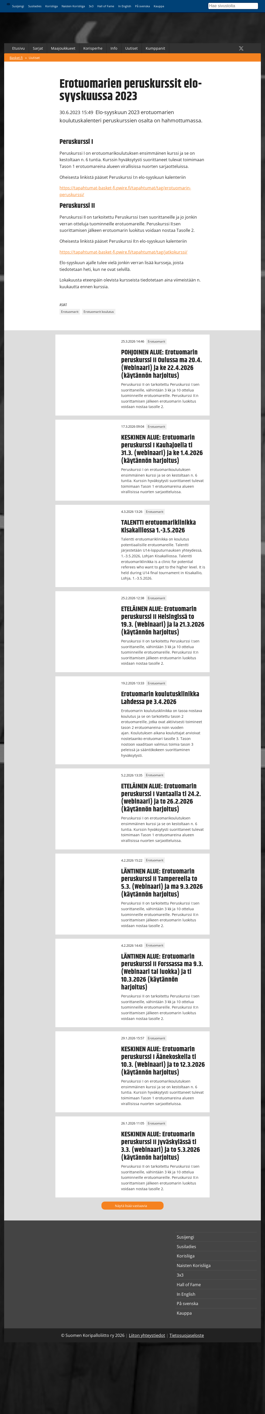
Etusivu (18, 48)
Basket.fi (16, 57)
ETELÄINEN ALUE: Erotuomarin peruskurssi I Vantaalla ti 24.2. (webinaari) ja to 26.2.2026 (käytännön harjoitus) (161, 798)
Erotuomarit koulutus (99, 311)
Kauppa (159, 6)
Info (114, 48)
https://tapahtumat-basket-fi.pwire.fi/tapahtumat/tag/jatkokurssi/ (123, 252)
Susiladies (34, 6)
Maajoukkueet (63, 48)
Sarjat (38, 48)
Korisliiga (51, 6)
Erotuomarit (69, 311)
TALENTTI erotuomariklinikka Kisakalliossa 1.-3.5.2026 (158, 526)
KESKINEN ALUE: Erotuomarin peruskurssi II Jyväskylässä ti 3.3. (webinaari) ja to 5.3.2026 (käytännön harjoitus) (160, 1146)
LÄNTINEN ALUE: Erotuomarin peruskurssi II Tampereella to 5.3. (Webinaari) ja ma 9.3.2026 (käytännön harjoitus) (162, 883)
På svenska (142, 6)
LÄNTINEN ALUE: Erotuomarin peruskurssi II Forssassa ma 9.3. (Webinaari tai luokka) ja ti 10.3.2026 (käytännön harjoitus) (162, 972)
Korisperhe (92, 48)
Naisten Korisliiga (73, 6)
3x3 (91, 6)
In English (124, 6)
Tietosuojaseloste (187, 1335)
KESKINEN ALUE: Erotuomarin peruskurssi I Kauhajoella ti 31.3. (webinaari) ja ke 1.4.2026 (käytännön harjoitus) (162, 449)
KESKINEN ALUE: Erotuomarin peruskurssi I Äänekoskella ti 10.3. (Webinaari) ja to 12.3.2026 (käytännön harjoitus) (163, 1061)
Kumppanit (155, 48)
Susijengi (18, 6)
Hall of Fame (105, 6)
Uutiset (131, 48)
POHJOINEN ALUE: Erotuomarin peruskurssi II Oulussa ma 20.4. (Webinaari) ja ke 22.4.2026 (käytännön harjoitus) (161, 364)
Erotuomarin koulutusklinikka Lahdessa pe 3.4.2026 (160, 698)
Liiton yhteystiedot (147, 1335)
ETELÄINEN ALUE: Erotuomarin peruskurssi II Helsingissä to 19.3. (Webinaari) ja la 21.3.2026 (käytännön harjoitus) (162, 621)
